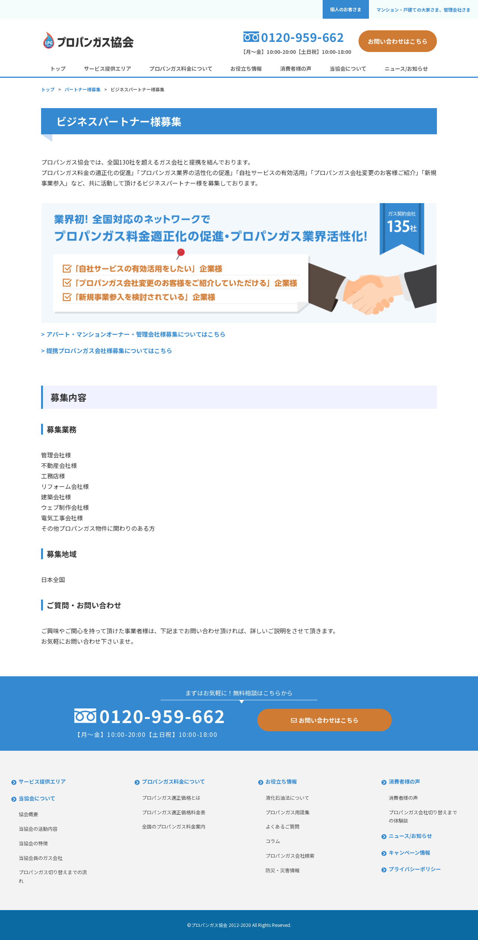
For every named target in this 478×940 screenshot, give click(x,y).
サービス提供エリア (107, 68)
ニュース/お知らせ (406, 68)
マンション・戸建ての (423, 9)
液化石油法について (287, 797)
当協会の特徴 (33, 843)
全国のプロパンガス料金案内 (173, 826)
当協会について (348, 68)
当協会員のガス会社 (40, 857)
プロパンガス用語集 (288, 812)
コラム (273, 841)
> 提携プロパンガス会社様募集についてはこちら (106, 350)
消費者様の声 (295, 68)
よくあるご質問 (282, 826)
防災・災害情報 (282, 870)
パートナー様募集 (82, 89)
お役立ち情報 (246, 68)
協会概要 (28, 814)
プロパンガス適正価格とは (171, 797)
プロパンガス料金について (180, 68)
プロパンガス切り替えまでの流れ (53, 876)
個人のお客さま (345, 9)
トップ (58, 68)
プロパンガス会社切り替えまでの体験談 (423, 816)
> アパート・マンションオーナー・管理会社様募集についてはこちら (133, 334)
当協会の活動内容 (38, 828)
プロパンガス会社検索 (290, 855)
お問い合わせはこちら (398, 41)
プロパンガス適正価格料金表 (173, 812)
